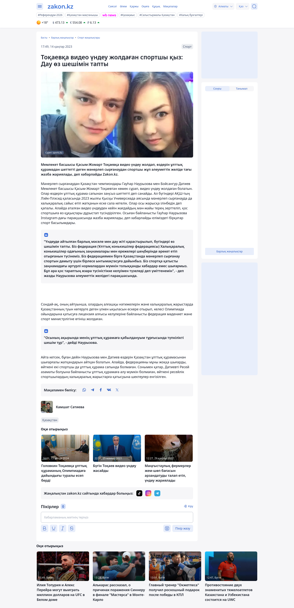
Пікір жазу (182, 528)
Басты (44, 37)
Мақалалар (170, 6)
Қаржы (134, 6)
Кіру (190, 506)
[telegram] (92, 390)
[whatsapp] (84, 390)
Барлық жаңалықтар (62, 37)
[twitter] (117, 390)
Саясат (112, 6)
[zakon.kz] (60, 6)
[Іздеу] (254, 6)
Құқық (156, 6)
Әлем (123, 6)
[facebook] (100, 390)
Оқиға (145, 6)
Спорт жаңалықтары (88, 37)
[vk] (109, 390)
